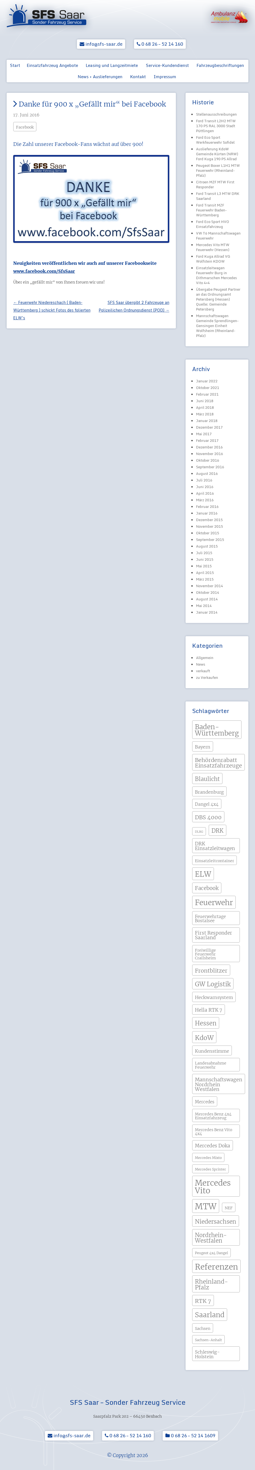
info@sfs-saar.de (101, 44)
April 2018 (205, 407)
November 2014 (209, 586)
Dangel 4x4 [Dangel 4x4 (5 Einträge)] (207, 804)
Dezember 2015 (209, 520)
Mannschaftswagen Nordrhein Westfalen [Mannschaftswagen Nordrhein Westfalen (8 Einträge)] (218, 1084)
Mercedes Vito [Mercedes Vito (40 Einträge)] (213, 1187)
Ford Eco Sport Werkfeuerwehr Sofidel (215, 139)
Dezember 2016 (209, 447)
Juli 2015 (204, 553)
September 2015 (210, 540)
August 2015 (207, 546)
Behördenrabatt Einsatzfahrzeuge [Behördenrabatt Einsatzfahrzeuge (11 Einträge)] (218, 762)
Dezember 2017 (209, 427)
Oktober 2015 (207, 533)
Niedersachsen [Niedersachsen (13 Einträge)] (215, 1221)
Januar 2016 (207, 513)
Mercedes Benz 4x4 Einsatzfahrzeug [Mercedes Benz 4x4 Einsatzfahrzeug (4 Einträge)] (213, 1116)
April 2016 (205, 493)
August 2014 (207, 599)
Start (15, 65)
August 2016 (207, 473)
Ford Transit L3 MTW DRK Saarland (217, 196)
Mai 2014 (204, 606)
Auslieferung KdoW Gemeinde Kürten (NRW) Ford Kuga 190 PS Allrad (217, 154)
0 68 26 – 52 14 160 (160, 44)
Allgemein (204, 658)
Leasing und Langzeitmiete (112, 65)
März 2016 (205, 500)
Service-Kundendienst (167, 65)
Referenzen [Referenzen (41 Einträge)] (216, 1267)
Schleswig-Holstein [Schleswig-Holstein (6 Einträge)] (207, 1354)
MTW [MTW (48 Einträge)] (205, 1206)
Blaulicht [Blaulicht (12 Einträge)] (207, 779)
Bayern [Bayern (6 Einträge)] (202, 747)
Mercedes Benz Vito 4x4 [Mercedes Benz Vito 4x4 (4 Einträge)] (213, 1131)
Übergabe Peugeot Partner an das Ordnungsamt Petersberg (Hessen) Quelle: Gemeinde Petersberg (218, 299)
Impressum (165, 76)
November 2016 (209, 454)
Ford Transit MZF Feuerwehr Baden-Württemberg (211, 210)
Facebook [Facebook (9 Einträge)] (207, 888)
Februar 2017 (207, 440)
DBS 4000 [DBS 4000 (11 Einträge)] (208, 817)
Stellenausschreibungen (216, 114)
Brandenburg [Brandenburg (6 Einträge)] (209, 792)
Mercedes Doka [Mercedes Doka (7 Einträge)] (212, 1146)
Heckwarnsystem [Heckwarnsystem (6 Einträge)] (214, 997)
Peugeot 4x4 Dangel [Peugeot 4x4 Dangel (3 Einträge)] (211, 1253)
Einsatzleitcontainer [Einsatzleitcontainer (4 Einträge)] (214, 860)
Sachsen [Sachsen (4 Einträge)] (202, 1328)
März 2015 (205, 579)
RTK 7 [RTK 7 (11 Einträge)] (203, 1300)
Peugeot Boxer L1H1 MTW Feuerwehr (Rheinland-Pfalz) (218, 170)
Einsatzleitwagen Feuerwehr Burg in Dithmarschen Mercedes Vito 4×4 (216, 275)
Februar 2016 (207, 506)
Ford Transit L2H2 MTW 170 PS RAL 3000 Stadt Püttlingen (216, 126)
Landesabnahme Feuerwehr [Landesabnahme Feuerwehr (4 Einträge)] (210, 1065)
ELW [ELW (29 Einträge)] (203, 874)
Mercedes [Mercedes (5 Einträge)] (204, 1101)
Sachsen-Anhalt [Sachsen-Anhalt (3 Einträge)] (208, 1340)
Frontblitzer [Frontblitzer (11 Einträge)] (211, 970)
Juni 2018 (204, 401)
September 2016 (210, 467)
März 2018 (205, 414)
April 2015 (205, 573)
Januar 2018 (207, 421)
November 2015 (209, 526)
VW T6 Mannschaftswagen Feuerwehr (218, 235)
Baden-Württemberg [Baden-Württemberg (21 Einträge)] (217, 730)
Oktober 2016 (207, 460)
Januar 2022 (207, 381)
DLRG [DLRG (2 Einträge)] (199, 832)
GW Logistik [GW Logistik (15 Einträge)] (213, 984)
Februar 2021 (207, 394)
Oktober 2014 (207, 592)
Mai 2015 (204, 566)
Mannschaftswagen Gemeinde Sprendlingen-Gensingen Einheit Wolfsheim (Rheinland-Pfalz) (217, 326)
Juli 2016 (204, 480)
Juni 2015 (204, 559)
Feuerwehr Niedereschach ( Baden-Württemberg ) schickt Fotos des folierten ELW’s (51, 310)
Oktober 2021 (207, 388)
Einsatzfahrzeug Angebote (52, 65)
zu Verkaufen (207, 677)
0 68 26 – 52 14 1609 (190, 1435)
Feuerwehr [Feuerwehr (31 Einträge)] (214, 902)
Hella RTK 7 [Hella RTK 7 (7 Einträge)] (208, 1010)
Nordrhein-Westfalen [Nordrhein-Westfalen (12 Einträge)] (211, 1238)
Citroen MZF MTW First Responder (215, 184)
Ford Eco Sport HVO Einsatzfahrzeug (212, 224)
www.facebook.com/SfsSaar (44, 271)
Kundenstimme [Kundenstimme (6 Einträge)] (212, 1051)
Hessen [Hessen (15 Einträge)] (205, 1023)
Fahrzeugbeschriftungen (220, 65)
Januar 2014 (207, 612)
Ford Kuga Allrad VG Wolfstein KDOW (213, 258)
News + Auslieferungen (100, 76)
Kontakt (138, 76)
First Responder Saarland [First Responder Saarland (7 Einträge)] (213, 935)
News (200, 664)
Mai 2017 (204, 434)
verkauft (203, 671)
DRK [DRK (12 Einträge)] (217, 830)
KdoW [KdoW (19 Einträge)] (204, 1038)
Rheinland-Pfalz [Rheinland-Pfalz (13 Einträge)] (211, 1284)
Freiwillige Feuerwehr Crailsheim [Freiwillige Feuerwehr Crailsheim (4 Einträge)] (205, 954)
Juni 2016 (204, 487)
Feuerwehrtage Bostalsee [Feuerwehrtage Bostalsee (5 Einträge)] (210, 918)
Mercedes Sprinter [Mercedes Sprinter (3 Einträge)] (210, 1169)
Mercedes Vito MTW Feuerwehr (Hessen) (212, 247)
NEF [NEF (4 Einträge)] (229, 1207)
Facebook (25, 127)
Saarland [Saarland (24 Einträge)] (209, 1315)
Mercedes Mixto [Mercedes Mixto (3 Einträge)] (208, 1158)
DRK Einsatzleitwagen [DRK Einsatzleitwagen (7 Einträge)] (215, 846)
